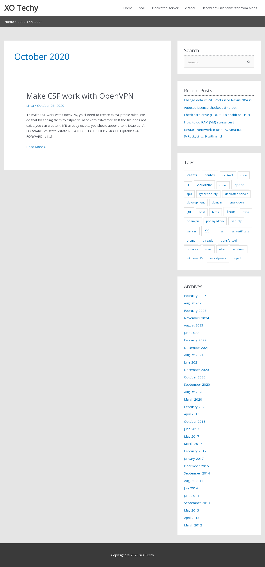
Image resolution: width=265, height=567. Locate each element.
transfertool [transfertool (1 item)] (229, 240)
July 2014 (191, 488)
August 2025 (193, 303)
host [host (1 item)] (202, 212)
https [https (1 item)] (215, 212)
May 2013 (191, 510)
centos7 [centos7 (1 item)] (227, 175)
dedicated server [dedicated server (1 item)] (236, 194)
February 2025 (195, 310)
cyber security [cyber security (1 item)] (208, 194)
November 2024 (196, 318)
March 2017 (193, 443)
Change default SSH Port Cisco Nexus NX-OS (218, 100)
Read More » (36, 147)
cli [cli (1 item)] (188, 185)
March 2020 (193, 399)
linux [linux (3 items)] (231, 211)
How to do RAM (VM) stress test (209, 122)
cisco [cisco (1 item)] (243, 175)
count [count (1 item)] (223, 185)
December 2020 (196, 369)
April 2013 (191, 517)
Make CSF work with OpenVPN (80, 96)
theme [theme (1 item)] (191, 240)
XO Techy (21, 8)
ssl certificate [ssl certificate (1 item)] (240, 231)
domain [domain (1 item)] (217, 202)
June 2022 (191, 332)
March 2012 (193, 525)
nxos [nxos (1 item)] (246, 212)
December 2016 (196, 466)
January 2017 (194, 458)
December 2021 (196, 347)
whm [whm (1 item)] (222, 249)
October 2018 (195, 421)
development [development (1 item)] (196, 202)
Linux (30, 105)
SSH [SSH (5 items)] (208, 231)
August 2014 (193, 480)
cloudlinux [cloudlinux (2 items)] (204, 185)
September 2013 (197, 503)
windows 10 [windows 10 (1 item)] (194, 258)
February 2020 (195, 407)
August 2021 (193, 355)
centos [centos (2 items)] (210, 175)
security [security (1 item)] (236, 221)
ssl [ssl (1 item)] (222, 231)
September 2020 (197, 384)
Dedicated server (165, 8)
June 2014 (191, 495)
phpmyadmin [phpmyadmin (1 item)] (215, 221)
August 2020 (193, 392)
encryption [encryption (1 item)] (236, 202)
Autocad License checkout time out (210, 107)
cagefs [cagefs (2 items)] (192, 175)
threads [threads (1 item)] (208, 240)
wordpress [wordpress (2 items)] (218, 258)
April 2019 (191, 414)
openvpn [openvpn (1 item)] (193, 221)
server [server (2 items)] (192, 231)
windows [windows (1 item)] (239, 249)
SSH (142, 8)
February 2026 (195, 295)
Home (128, 8)
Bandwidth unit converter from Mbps (229, 8)
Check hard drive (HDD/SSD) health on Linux (217, 114)
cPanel (190, 8)
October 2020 (195, 377)
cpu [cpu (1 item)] (189, 194)
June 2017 (191, 429)
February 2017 (195, 451)
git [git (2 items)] (189, 212)
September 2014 (197, 473)
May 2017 (191, 436)
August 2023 (193, 325)
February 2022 (195, 340)
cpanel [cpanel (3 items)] (240, 184)
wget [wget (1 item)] (208, 249)
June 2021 (191, 362)
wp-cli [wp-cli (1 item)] (237, 258)
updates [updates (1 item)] (192, 249)
